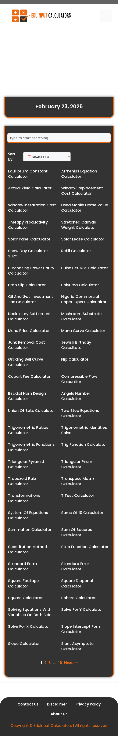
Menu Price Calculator (29, 330)
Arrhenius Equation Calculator (79, 173)
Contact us (28, 704)
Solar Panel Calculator (29, 239)
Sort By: (11, 156)
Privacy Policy (88, 704)
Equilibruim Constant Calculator (28, 173)
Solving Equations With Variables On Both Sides (31, 612)
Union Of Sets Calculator (31, 410)
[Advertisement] (59, 58)
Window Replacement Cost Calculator (82, 190)
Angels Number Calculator (75, 396)
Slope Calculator (24, 643)
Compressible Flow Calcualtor (79, 379)
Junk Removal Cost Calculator (26, 345)
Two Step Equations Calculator (80, 413)
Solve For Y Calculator (82, 609)
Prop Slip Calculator (27, 284)
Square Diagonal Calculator (77, 583)
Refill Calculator (76, 250)
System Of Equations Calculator (28, 515)
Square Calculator (25, 597)
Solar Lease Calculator (82, 239)
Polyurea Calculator (80, 284)
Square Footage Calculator (23, 583)
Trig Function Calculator (84, 444)
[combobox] (59, 138)
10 (60, 662)
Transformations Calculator (24, 498)
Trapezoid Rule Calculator (22, 481)
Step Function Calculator (85, 546)
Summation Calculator (29, 529)
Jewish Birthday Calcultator (76, 345)
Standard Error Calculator (75, 566)
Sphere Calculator (78, 597)
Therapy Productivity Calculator (28, 224)
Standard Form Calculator (22, 566)
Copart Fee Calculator (29, 376)
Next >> (71, 662)
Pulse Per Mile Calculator (84, 268)
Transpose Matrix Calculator (77, 481)
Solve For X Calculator (29, 626)
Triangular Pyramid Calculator (26, 464)
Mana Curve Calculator (83, 330)
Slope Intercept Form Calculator (81, 629)
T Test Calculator (77, 495)
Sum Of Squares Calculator (76, 532)
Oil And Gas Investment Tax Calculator (30, 299)
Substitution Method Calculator (27, 549)
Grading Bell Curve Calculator (25, 362)
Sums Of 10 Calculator (82, 512)
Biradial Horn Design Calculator (27, 396)
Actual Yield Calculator (30, 188)
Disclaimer (57, 704)
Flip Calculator (75, 359)
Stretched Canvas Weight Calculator (78, 224)
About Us (59, 714)
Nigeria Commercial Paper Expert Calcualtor (84, 299)
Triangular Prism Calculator (76, 464)
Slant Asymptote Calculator (77, 646)
